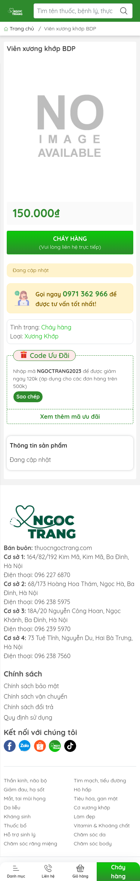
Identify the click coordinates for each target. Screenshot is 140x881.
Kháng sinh (17, 816)
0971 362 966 (85, 293)
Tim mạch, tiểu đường (100, 780)
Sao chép (28, 396)
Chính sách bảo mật (31, 686)
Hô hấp (82, 789)
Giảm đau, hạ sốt (24, 789)
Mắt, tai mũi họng (25, 798)
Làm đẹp (84, 816)
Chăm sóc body (93, 843)
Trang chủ (19, 28)
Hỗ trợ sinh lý (19, 834)
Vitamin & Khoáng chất (102, 825)
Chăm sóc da (90, 834)
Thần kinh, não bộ (25, 780)
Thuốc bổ (15, 825)
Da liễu (12, 807)
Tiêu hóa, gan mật (96, 798)
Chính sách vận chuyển (35, 696)
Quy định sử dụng (28, 717)
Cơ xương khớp (92, 807)
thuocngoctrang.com (63, 548)
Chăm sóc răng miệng (30, 843)
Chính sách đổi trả (28, 707)
